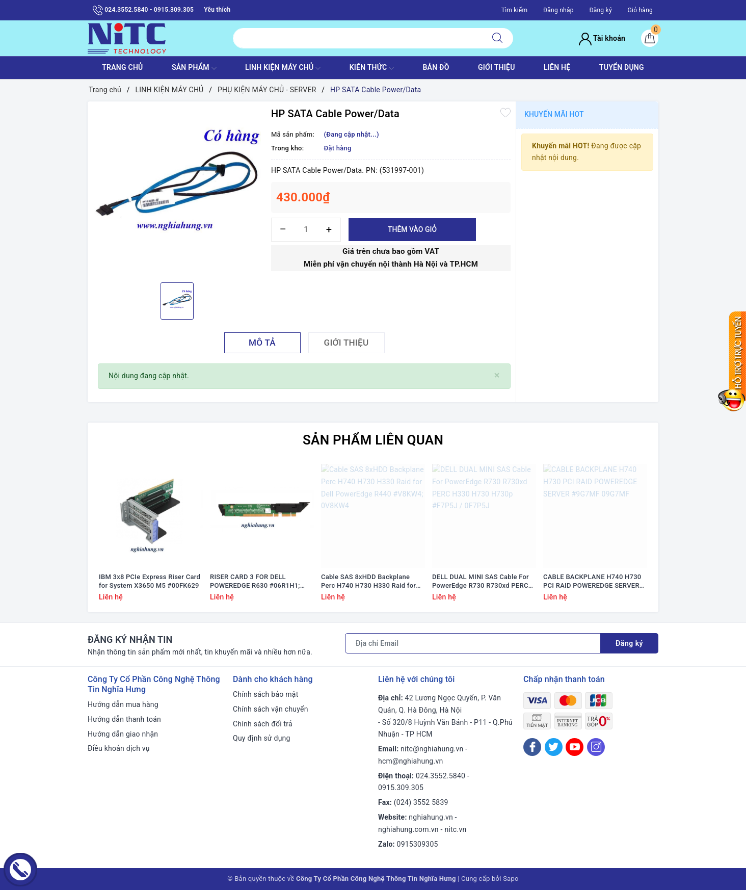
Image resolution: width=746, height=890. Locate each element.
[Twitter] (554, 747)
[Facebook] (532, 747)
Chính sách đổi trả (262, 724)
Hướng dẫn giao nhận (123, 734)
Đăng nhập (558, 10)
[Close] (497, 375)
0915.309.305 (400, 787)
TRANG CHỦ (122, 67)
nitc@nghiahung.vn (432, 749)
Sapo (511, 878)
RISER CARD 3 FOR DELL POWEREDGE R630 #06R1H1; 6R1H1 (255, 581)
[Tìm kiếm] (497, 38)
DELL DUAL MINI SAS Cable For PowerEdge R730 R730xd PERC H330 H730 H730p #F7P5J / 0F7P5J (480, 581)
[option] (177, 191)
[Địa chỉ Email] (473, 643)
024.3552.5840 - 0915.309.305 (143, 10)
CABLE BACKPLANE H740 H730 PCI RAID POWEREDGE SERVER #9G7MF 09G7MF (592, 581)
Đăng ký (600, 10)
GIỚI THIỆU (496, 67)
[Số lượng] (306, 229)
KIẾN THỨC (372, 68)
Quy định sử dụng (261, 738)
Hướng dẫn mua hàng (123, 704)
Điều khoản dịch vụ (119, 748)
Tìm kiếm (514, 10)
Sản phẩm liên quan (373, 440)
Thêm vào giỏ (412, 229)
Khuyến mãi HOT (554, 114)
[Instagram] (596, 747)
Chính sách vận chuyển (270, 709)
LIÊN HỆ (557, 67)
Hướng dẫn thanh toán (124, 719)
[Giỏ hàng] (649, 38)
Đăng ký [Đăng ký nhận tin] (629, 643)
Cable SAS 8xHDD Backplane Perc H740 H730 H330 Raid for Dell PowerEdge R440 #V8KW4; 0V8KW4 (369, 581)
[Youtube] (574, 747)
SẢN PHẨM (194, 68)
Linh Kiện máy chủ (283, 68)
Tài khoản (602, 38)
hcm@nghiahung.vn (410, 761)
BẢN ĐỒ (435, 67)
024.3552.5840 (440, 776)
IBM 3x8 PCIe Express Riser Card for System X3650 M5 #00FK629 (149, 581)
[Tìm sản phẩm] (357, 38)
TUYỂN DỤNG (621, 67)
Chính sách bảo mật (265, 694)
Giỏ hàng (640, 10)
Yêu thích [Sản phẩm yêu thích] (217, 9)
